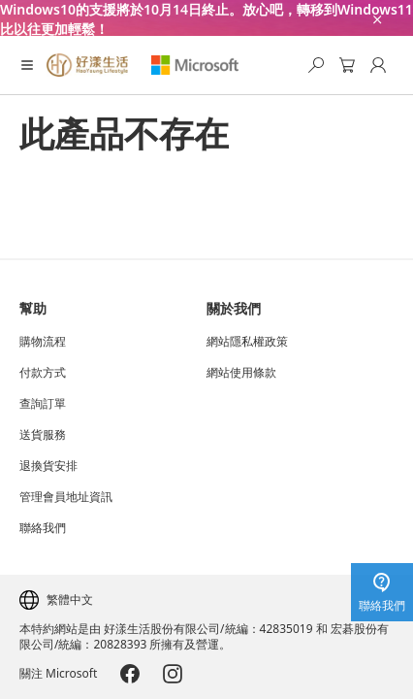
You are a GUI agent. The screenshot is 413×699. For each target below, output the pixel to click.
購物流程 (42, 342)
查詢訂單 (42, 404)
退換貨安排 (48, 466)
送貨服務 (42, 435)
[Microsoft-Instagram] (172, 673)
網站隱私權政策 (247, 342)
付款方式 (42, 373)
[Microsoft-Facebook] (130, 673)
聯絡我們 (42, 528)
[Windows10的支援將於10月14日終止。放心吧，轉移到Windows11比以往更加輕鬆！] (206, 18)
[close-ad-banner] (376, 18)
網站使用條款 (241, 373)
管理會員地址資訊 (65, 497)
